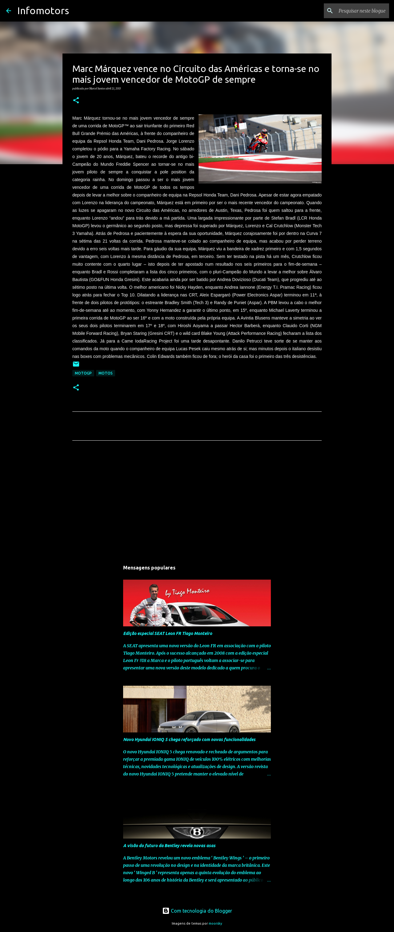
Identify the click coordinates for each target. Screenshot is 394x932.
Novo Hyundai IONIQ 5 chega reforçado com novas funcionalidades (189, 739)
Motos (105, 373)
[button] (76, 101)
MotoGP (83, 373)
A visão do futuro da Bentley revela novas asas (169, 845)
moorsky (215, 923)
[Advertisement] (197, 503)
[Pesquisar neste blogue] (356, 10)
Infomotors (43, 10)
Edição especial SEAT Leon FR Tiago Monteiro (167, 633)
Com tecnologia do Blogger (197, 911)
